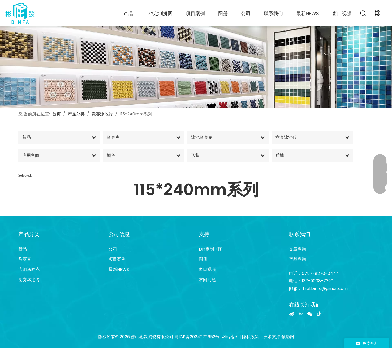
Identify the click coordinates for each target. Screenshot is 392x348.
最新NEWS (307, 13)
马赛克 (24, 259)
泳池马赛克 (29, 269)
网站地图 (230, 337)
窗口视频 (341, 13)
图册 (223, 13)
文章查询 (297, 249)
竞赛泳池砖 (29, 279)
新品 (22, 249)
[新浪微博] (291, 313)
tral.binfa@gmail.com (325, 288)
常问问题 (207, 279)
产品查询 (297, 259)
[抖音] (318, 313)
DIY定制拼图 (160, 13)
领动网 (287, 337)
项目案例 (195, 13)
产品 (128, 13)
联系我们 (273, 13)
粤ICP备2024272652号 (196, 337)
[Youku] (300, 313)
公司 (246, 13)
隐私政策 (250, 337)
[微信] (309, 313)
